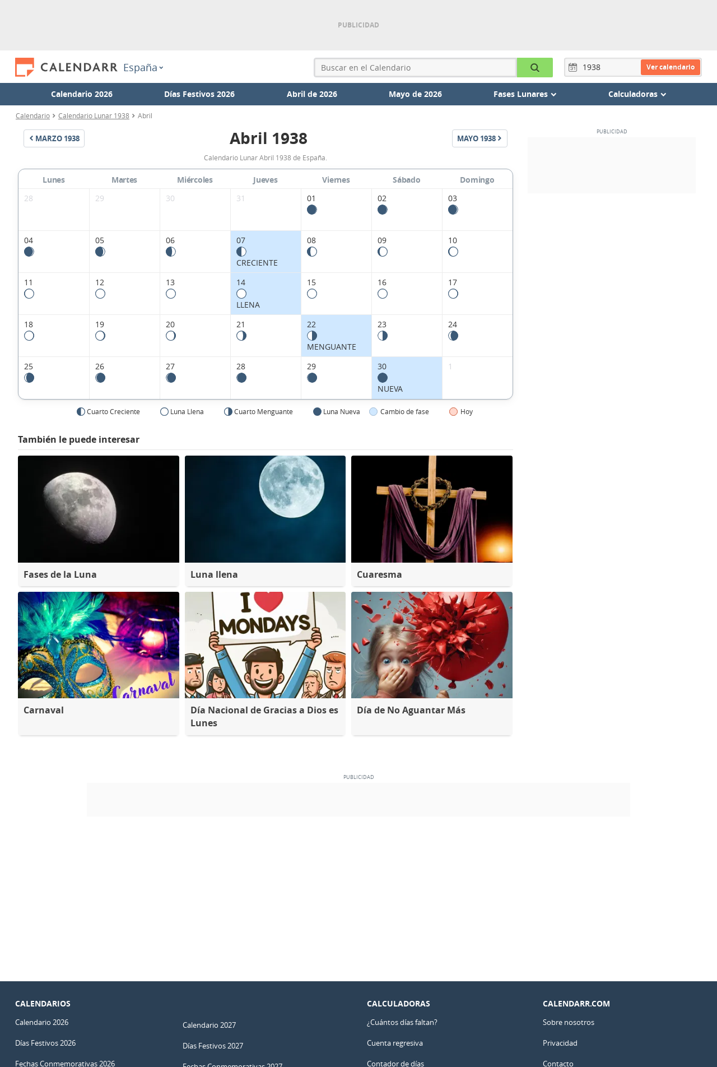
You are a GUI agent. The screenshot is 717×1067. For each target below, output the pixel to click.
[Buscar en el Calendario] (535, 67)
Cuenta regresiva (395, 1043)
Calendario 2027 (209, 1025)
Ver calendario (670, 67)
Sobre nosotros (568, 1022)
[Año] (593, 67)
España (143, 67)
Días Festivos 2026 (199, 94)
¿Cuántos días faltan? (402, 1022)
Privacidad (560, 1043)
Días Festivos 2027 (213, 1046)
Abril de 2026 (312, 94)
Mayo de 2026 (415, 94)
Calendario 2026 (82, 94)
